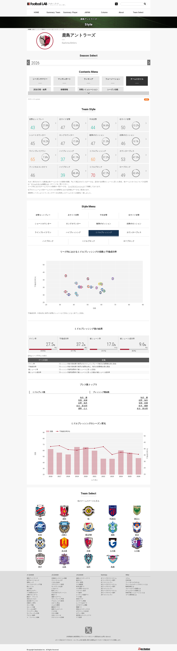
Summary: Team (53, 12)
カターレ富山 (55, 603)
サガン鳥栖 (54, 613)
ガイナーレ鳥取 (81, 601)
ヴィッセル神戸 (31, 609)
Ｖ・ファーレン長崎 (33, 617)
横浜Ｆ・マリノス (32, 597)
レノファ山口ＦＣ (81, 603)
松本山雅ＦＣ (80, 586)
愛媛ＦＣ (79, 607)
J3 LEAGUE (79, 575)
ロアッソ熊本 (80, 613)
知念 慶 (83, 397)
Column (104, 12)
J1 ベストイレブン (106, 582)
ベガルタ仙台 (55, 582)
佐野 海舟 (82, 403)
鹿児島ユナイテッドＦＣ (83, 615)
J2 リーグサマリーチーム (109, 584)
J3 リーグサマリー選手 (108, 592)
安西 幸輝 (82, 400)
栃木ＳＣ (79, 580)
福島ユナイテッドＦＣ (83, 578)
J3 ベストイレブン (106, 595)
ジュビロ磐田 (55, 605)
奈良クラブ (79, 599)
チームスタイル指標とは (40, 184)
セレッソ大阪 (31, 607)
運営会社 (98, 636)
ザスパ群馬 (79, 582)
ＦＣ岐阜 (79, 592)
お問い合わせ (106, 636)
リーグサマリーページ (76, 186)
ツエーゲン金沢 (81, 590)
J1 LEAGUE (30, 575)
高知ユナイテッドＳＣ (83, 609)
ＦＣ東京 (29, 588)
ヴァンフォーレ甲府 (57, 599)
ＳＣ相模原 (79, 584)
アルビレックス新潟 (57, 601)
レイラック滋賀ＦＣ (82, 595)
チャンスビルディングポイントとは (137, 584)
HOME (36, 12)
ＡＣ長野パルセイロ (82, 588)
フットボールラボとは (132, 582)
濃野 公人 (82, 408)
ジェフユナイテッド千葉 (34, 584)
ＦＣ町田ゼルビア (32, 592)
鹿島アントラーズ (32, 578)
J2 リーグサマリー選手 (108, 586)
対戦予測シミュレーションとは (135, 592)
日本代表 (128, 580)
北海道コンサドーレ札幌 (59, 578)
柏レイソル (30, 586)
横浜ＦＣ (54, 595)
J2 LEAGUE (55, 575)
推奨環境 (76, 636)
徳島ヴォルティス (56, 609)
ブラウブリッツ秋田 (57, 584)
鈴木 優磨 (143, 406)
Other (127, 575)
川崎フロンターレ (32, 595)
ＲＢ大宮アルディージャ (59, 592)
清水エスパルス (31, 599)
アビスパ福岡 (31, 615)
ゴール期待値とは (131, 595)
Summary (104, 575)
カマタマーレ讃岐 (81, 605)
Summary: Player (70, 12)
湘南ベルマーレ (56, 597)
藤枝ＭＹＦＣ (55, 607)
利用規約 (70, 636)
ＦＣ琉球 (79, 617)
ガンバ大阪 (30, 605)
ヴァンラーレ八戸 (56, 580)
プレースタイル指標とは (133, 588)
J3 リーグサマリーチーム (109, 590)
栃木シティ (54, 590)
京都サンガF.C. (31, 603)
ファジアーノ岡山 (32, 611)
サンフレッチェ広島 (33, 613)
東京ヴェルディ (31, 590)
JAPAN (87, 12)
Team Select (138, 12)
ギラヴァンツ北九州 (82, 611)
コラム (128, 578)
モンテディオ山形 (56, 586)
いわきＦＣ (54, 588)
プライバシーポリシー (87, 636)
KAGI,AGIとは (130, 586)
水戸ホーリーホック (33, 580)
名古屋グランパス (32, 601)
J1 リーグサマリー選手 (108, 580)
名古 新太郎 (81, 406)
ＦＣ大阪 (79, 597)
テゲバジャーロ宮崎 (57, 617)
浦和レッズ (30, 582)
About (121, 12)
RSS (146, 99)
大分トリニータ (56, 615)
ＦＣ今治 (54, 611)
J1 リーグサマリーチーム (109, 578)
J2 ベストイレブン (106, 588)
